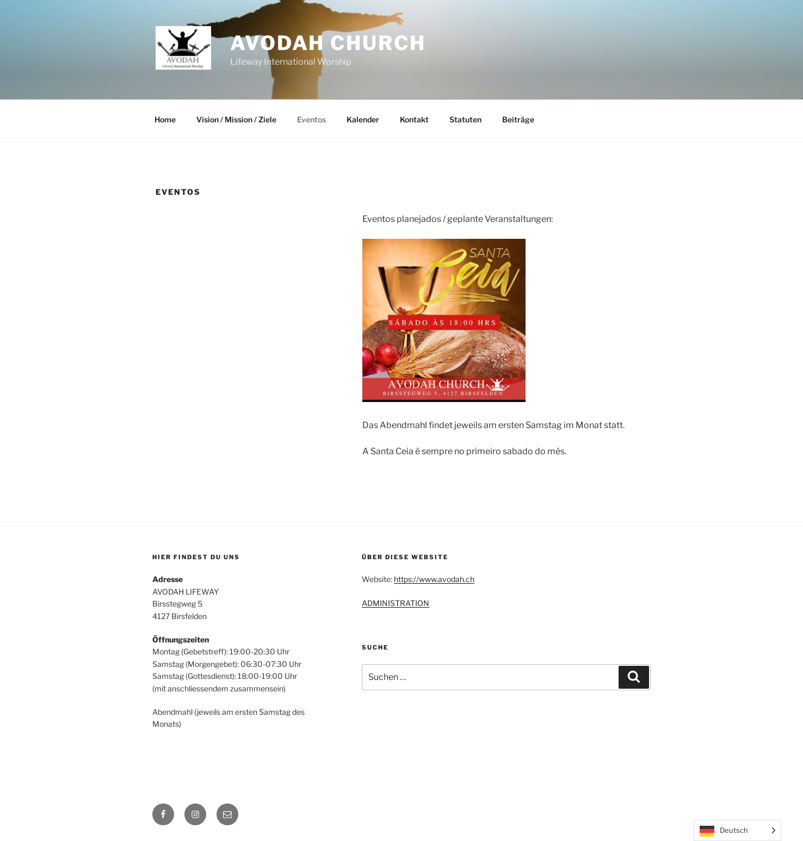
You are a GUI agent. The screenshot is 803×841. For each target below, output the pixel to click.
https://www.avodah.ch (434, 579)
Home (165, 119)
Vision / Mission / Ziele (236, 119)
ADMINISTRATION (395, 603)
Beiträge (518, 119)
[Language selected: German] (737, 830)
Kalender (363, 119)
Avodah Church (327, 43)
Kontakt (414, 119)
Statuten (465, 119)
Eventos (311, 119)
